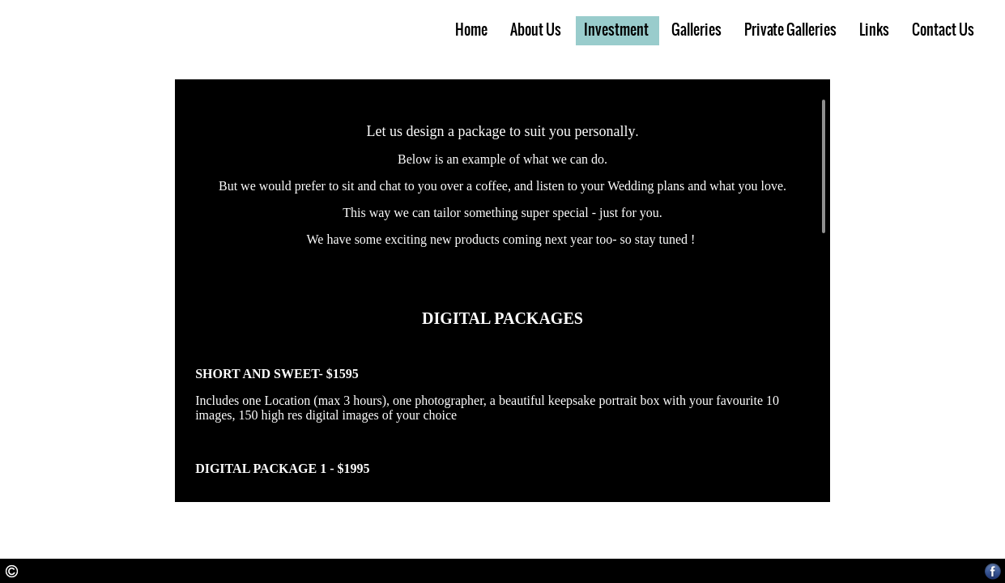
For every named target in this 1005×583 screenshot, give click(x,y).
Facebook (993, 571)
